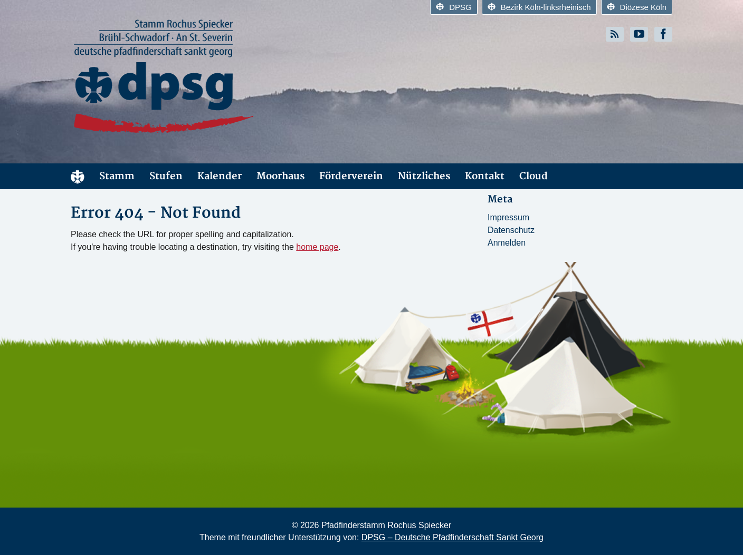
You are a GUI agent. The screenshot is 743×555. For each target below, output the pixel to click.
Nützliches (424, 176)
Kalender (219, 176)
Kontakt (484, 176)
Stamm (117, 176)
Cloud (533, 176)
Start (77, 176)
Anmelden (507, 242)
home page (317, 246)
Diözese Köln (636, 7)
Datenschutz (511, 230)
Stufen (166, 176)
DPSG (454, 7)
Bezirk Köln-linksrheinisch (539, 7)
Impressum (508, 217)
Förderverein (351, 176)
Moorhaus (280, 176)
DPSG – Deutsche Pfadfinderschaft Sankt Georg (452, 537)
